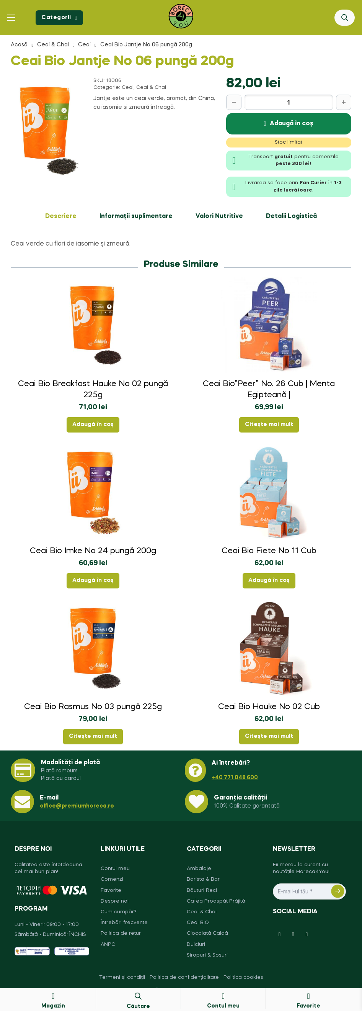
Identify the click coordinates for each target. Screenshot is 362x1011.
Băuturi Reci (202, 890)
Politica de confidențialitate (184, 977)
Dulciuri (196, 944)
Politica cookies (243, 977)
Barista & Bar (203, 879)
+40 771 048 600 (235, 777)
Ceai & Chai (53, 45)
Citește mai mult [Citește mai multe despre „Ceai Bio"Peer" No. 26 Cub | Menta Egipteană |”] (269, 424)
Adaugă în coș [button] (93, 424)
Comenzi (112, 879)
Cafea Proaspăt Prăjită (216, 901)
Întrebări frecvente (124, 922)
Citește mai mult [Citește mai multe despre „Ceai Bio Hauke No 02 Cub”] (269, 736)
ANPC (108, 944)
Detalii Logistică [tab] (291, 216)
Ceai (84, 45)
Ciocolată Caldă (207, 933)
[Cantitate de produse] (289, 102)
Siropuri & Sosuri (207, 955)
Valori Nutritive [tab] (219, 216)
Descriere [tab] (61, 216)
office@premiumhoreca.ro (77, 806)
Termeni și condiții (122, 977)
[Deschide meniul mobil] (11, 18)
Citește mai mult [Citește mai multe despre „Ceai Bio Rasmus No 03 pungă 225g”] (93, 736)
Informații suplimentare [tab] (136, 216)
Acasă (19, 45)
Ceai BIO (198, 922)
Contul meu (115, 868)
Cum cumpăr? (119, 911)
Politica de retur (121, 933)
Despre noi (115, 901)
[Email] (309, 891)
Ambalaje (199, 868)
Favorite (111, 890)
